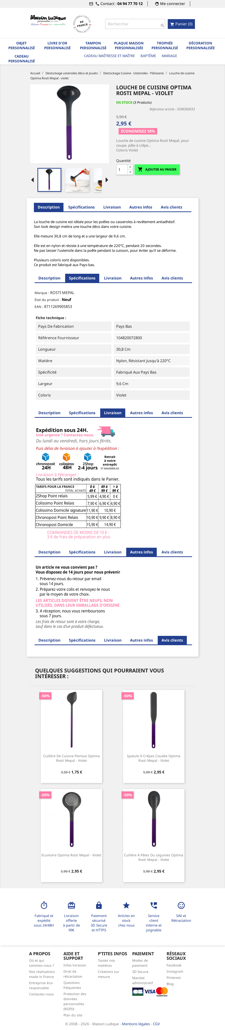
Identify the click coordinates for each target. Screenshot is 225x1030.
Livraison (112, 207)
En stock (124, 102)
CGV (156, 1023)
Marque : (42, 292)
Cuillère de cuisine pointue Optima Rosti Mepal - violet (71, 758)
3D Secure (140, 971)
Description (49, 207)
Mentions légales (136, 1023)
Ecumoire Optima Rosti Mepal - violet (71, 855)
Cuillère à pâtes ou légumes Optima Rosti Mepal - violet (153, 857)
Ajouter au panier (157, 169)
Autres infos (140, 207)
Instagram (175, 971)
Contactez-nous (41, 994)
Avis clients (171, 207)
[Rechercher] (135, 24)
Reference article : (163, 109)
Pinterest (174, 977)
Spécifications (81, 207)
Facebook (174, 965)
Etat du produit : (48, 299)
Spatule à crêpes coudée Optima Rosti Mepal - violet (153, 758)
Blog (170, 984)
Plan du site (72, 1015)
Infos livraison (74, 965)
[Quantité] (122, 169)
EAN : (39, 306)
